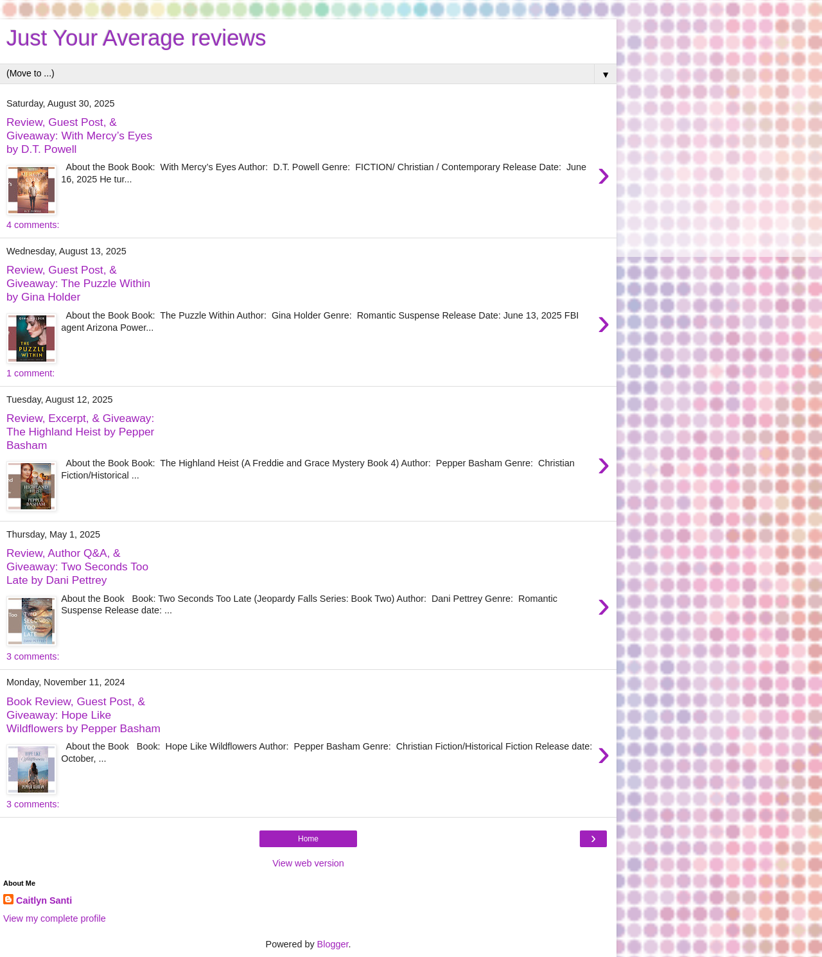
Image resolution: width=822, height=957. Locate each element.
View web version (308, 863)
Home (308, 838)
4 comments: (32, 225)
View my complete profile (54, 918)
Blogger (333, 944)
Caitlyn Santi (44, 900)
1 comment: (30, 373)
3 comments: (32, 656)
